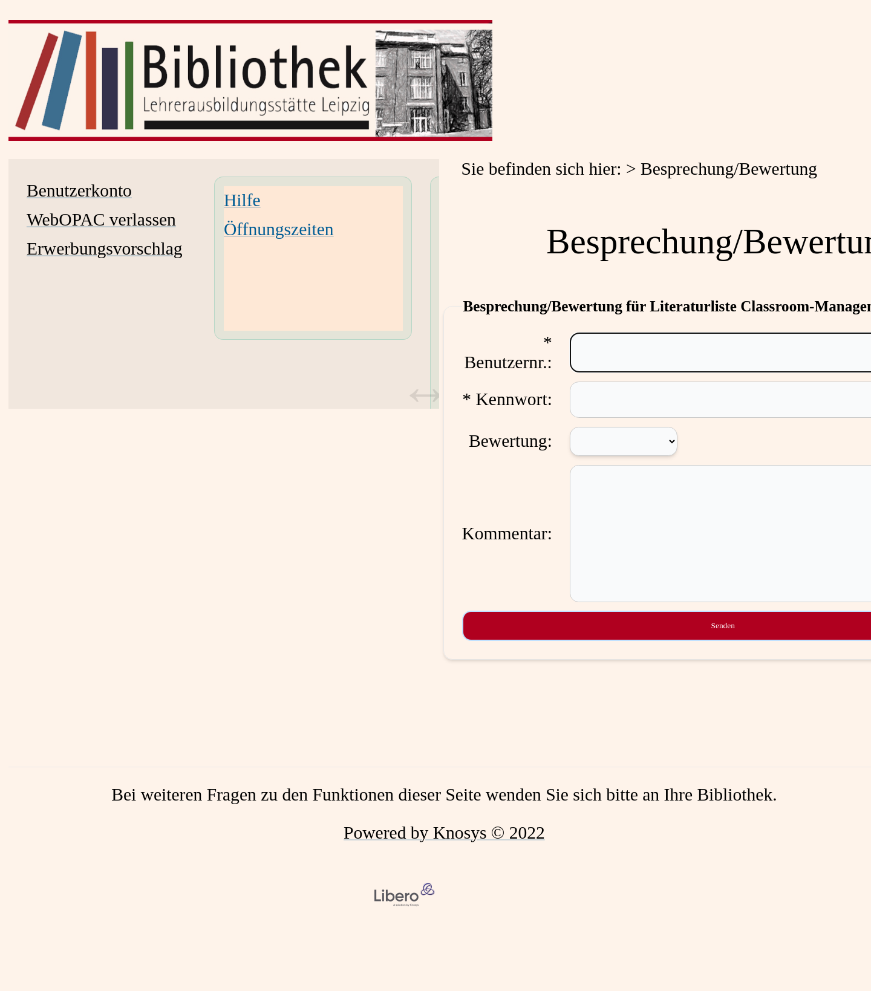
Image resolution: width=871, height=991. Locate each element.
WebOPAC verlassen (101, 219)
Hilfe (242, 200)
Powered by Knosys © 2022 (444, 856)
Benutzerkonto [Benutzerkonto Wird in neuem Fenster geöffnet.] (79, 190)
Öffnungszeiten (279, 229)
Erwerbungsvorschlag (105, 248)
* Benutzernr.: (508, 352)
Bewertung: (510, 440)
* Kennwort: (507, 399)
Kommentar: (507, 545)
